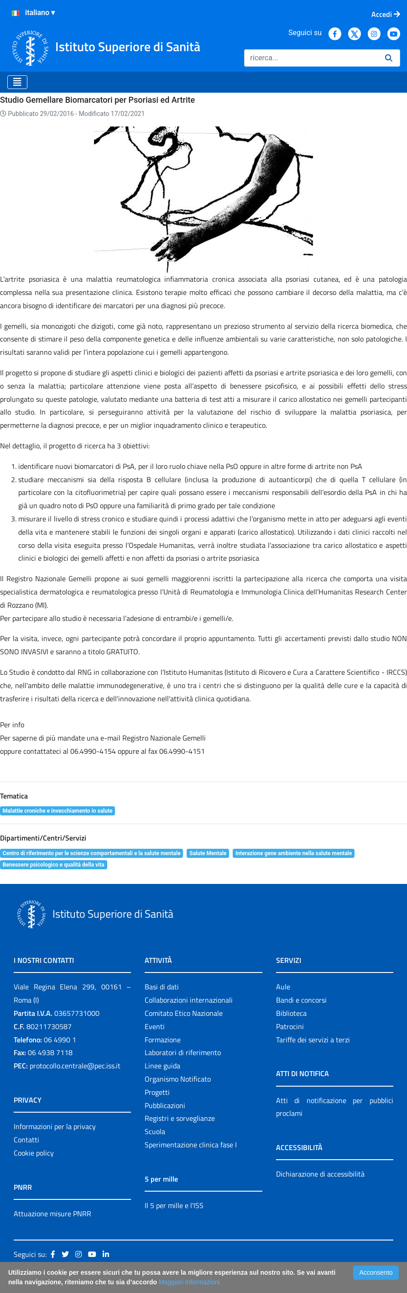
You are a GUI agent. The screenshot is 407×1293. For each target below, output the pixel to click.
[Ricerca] (311, 58)
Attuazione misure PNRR (52, 1213)
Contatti (26, 1139)
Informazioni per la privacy (55, 1126)
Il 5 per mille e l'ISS (174, 1205)
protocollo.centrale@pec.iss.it (75, 1065)
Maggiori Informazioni (189, 1282)
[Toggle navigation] (17, 82)
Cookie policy (34, 1152)
